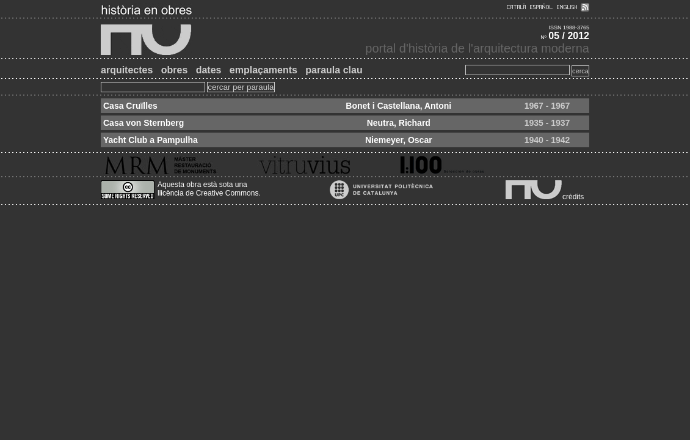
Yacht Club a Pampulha (150, 140)
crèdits (573, 197)
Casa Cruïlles (130, 106)
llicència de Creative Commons (208, 193)
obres (174, 70)
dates (209, 70)
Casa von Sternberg (143, 123)
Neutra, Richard (398, 123)
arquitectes (127, 70)
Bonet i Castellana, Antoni (398, 106)
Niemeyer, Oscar (398, 140)
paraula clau (333, 70)
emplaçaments (263, 70)
